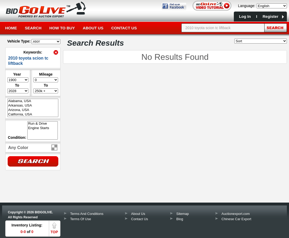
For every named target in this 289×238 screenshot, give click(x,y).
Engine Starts (43, 128)
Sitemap (182, 214)
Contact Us (124, 28)
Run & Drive (43, 123)
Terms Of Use (80, 219)
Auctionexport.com (235, 214)
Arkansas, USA (33, 105)
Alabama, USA (33, 101)
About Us (93, 28)
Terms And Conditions (86, 214)
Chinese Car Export (236, 219)
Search (33, 28)
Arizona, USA (33, 110)
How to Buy (62, 28)
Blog (179, 219)
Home (11, 28)
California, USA (33, 114)
